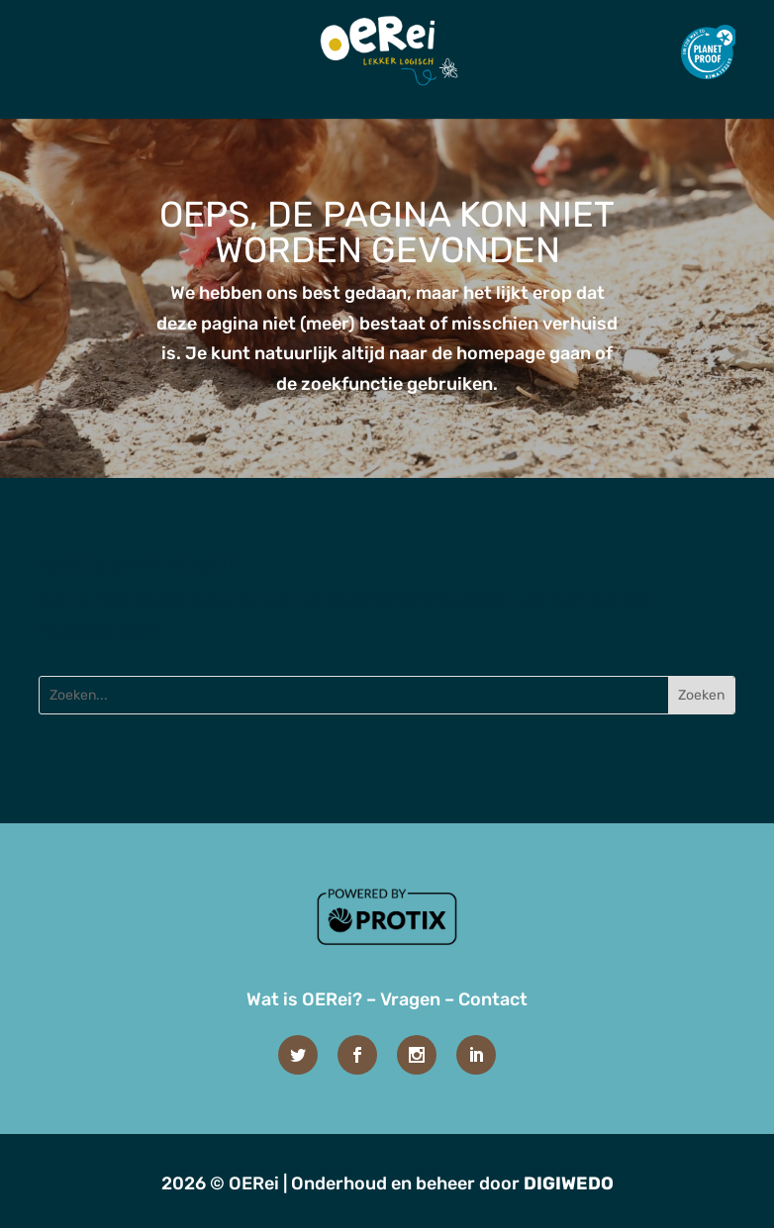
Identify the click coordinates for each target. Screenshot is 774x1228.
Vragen (410, 999)
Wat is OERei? (304, 999)
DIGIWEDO (569, 1183)
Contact (493, 999)
